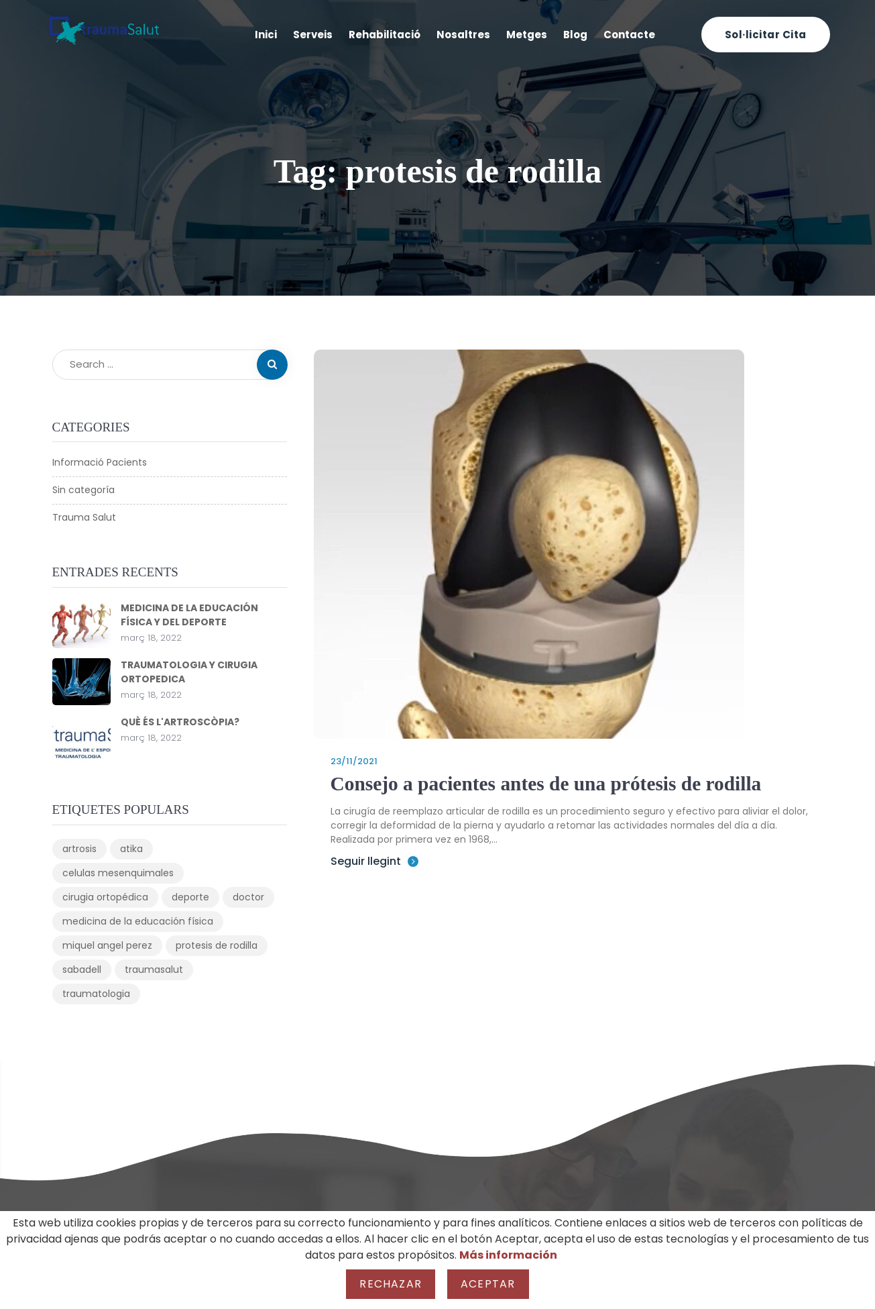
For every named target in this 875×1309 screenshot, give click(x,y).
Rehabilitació (384, 35)
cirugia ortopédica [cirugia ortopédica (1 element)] (105, 897)
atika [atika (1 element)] (131, 848)
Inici (266, 35)
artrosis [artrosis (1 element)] (79, 848)
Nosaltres (463, 35)
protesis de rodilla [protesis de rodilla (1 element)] (216, 945)
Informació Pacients (99, 462)
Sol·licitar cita (766, 35)
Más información (508, 1255)
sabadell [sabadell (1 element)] (81, 969)
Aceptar (488, 1284)
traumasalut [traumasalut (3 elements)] (154, 969)
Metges (526, 35)
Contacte (629, 35)
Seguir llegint (374, 861)
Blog (575, 35)
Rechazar (390, 1284)
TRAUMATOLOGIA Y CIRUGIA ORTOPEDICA (189, 672)
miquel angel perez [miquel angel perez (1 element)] (107, 945)
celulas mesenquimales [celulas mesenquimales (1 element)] (118, 873)
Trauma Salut (84, 517)
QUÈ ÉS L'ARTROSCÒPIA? (180, 722)
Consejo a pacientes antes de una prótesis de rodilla (550, 783)
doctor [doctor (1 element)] (248, 897)
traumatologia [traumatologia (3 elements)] (96, 993)
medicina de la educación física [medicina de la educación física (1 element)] (137, 921)
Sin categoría (83, 489)
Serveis (313, 35)
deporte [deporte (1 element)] (190, 897)
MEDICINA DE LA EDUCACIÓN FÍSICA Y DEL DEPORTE (189, 615)
